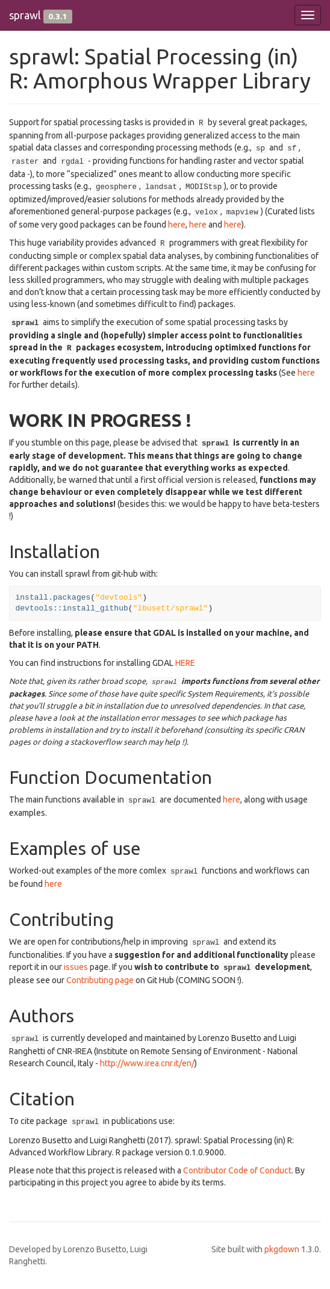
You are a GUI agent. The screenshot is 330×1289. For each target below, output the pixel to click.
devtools (39, 608)
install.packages (53, 597)
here (176, 224)
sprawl (25, 15)
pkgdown (281, 1249)
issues (76, 967)
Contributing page (100, 980)
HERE (185, 663)
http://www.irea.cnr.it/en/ (147, 1063)
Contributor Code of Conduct (237, 1170)
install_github (95, 608)
